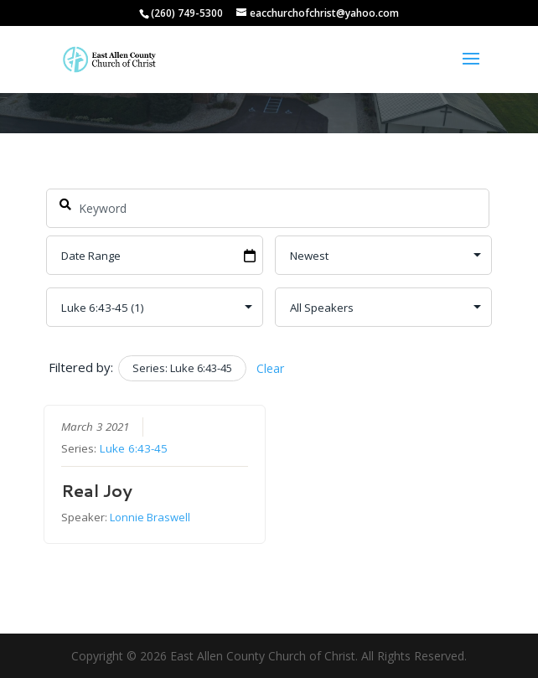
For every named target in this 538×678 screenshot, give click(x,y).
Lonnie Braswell (150, 517)
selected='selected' (154, 307)
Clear (270, 368)
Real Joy (96, 490)
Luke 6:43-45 (134, 448)
